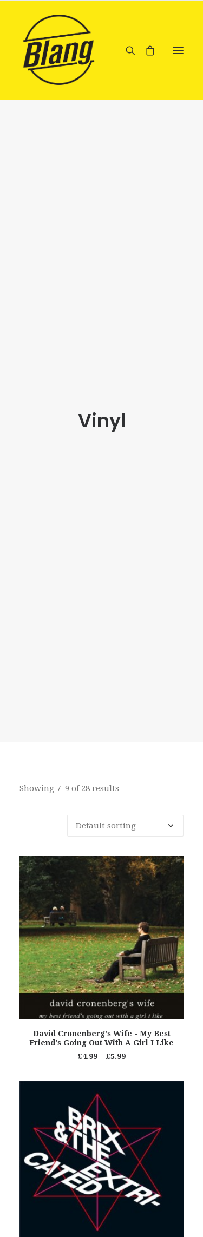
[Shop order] (125, 826)
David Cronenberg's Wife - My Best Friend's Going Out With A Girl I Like (101, 1038)
